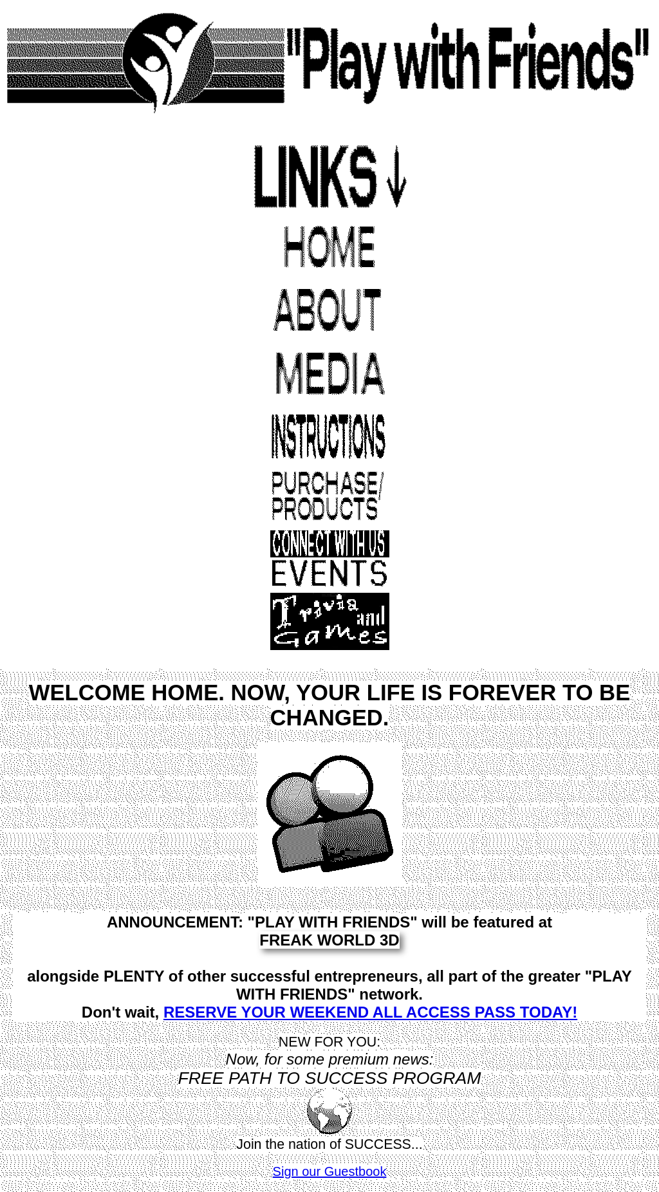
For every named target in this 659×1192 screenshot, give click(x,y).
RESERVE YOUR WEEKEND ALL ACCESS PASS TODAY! (370, 1012)
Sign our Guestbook (330, 1171)
